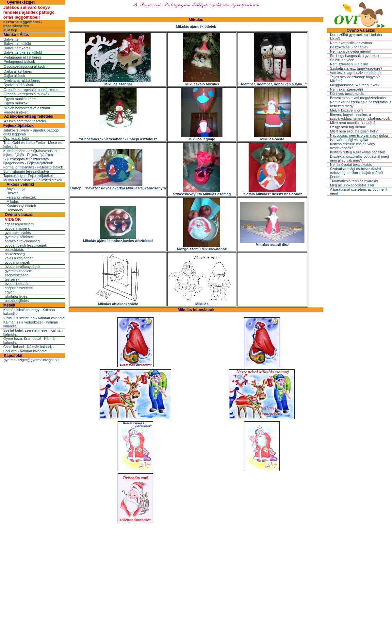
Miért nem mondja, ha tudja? (352, 123)
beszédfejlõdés (16, 301)
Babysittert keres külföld (23, 52)
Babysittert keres (17, 48)
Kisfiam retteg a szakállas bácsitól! (357, 152)
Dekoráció (15, 210)
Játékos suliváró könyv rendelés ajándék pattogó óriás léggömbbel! (29, 12)
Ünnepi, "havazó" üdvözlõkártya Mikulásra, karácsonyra (118, 186)
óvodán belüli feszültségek (26, 245)
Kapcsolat (13, 355)
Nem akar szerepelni (346, 89)
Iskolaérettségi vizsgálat (349, 140)
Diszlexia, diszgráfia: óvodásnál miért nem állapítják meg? (359, 158)
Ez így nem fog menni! (348, 127)
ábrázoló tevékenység (22, 241)
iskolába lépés (16, 296)
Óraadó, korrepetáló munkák (26, 94)
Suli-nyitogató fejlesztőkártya (26, 171)
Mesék (9, 305)
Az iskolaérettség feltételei (28, 116)
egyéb (9, 292)
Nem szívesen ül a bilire (349, 64)
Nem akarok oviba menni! (350, 51)
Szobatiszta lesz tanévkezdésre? (356, 68)
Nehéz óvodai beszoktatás (351, 164)
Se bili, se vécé (342, 60)
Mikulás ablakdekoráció (118, 302)
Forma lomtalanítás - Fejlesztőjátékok (33, 167)
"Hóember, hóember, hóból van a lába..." (272, 82)
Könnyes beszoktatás (347, 94)
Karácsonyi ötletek (21, 206)
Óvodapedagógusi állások (24, 66)
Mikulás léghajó (201, 137)
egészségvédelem (19, 224)
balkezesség (14, 254)
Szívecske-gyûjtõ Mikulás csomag (202, 192)
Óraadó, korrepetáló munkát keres (31, 90)
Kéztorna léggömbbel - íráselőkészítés (22, 24)
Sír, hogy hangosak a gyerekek (354, 56)
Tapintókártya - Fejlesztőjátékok (28, 176)
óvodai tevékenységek (22, 267)
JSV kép (10, 30)
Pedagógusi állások (19, 61)
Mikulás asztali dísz (272, 243)
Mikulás (13, 201)
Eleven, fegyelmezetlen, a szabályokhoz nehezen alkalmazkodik (360, 116)
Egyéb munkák (15, 103)
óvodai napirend (17, 228)
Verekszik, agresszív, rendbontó (355, 73)
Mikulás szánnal (118, 82)
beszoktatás (14, 250)
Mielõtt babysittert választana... (28, 108)
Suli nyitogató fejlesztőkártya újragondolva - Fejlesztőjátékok (28, 161)
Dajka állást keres (18, 71)
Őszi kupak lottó (16, 138)
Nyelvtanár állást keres (22, 80)
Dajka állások (14, 76)
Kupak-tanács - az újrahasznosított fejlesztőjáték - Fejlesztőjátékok (30, 153)
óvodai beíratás (17, 284)
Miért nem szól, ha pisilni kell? (354, 131)
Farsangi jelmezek (21, 197)
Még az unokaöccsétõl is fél (352, 185)
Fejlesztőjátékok (18, 125)
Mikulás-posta (272, 137)
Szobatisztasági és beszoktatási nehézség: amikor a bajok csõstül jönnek (356, 173)
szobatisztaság (16, 275)
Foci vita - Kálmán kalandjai (25, 351)
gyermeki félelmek (19, 237)
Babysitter (12, 39)
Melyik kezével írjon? (346, 110)
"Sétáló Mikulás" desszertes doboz (272, 192)
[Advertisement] (196, 574)
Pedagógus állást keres (22, 57)
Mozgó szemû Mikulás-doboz (202, 247)
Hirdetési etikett (16, 112)
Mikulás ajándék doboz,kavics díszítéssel (118, 239)
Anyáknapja (16, 189)
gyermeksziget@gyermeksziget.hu (31, 360)
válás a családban (19, 258)
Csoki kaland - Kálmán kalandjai (29, 347)
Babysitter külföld (17, 43)
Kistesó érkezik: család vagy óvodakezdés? (352, 146)
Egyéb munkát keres (20, 99)
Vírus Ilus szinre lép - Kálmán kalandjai (34, 318)
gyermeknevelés (18, 233)
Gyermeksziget (21, 2)
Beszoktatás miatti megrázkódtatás (358, 98)
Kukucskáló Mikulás (201, 82)
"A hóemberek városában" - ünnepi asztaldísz (118, 137)
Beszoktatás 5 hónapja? (349, 47)
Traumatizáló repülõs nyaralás (354, 181)
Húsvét (12, 193)
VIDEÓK (13, 219)
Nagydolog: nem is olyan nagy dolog (359, 135)
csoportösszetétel (19, 288)
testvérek (12, 279)
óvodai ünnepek (17, 262)
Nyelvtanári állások (19, 85)
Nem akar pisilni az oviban (351, 43)
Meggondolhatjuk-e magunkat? (354, 85)
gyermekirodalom (18, 271)
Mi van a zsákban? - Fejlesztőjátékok (32, 180)
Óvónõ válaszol (19, 214)
